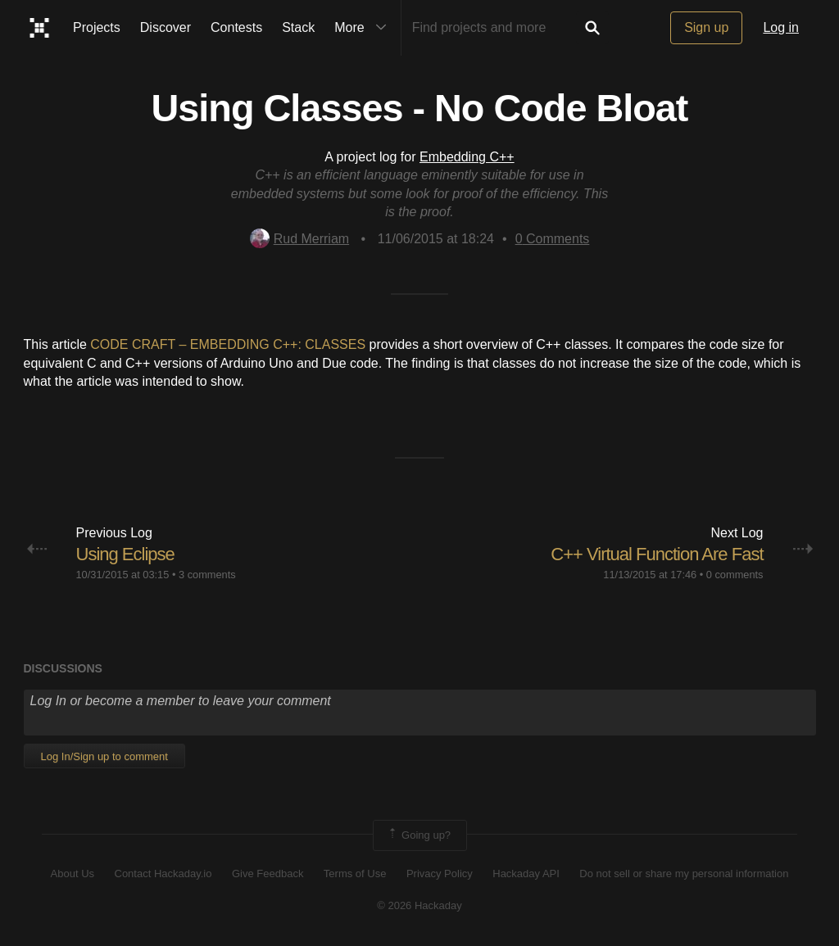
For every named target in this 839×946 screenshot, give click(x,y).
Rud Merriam (299, 239)
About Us (72, 873)
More (363, 28)
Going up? (418, 835)
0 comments (735, 574)
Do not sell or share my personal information (683, 873)
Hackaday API (526, 873)
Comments (552, 239)
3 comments (207, 574)
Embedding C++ (467, 157)
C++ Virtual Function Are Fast (657, 554)
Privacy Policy (439, 873)
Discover (165, 27)
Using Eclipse (125, 554)
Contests (236, 27)
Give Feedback (267, 873)
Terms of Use (355, 873)
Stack (298, 27)
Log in (781, 27)
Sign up (706, 27)
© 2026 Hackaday (419, 905)
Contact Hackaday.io (163, 873)
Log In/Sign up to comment (104, 756)
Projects (96, 27)
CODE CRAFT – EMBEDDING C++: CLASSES (227, 344)
